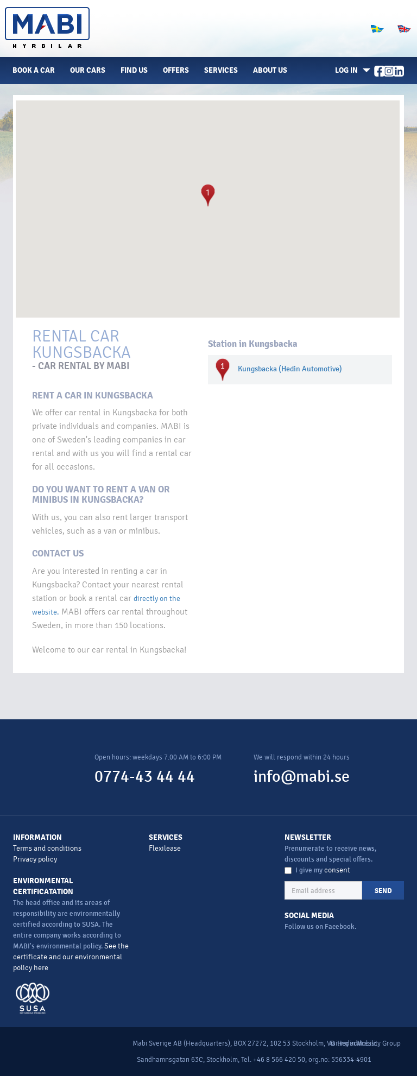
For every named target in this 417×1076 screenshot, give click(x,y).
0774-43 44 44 (144, 776)
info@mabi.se (302, 776)
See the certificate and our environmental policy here (71, 957)
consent (337, 870)
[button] (350, 70)
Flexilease (165, 848)
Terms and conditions (47, 848)
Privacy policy (35, 859)
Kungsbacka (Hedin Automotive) (290, 369)
